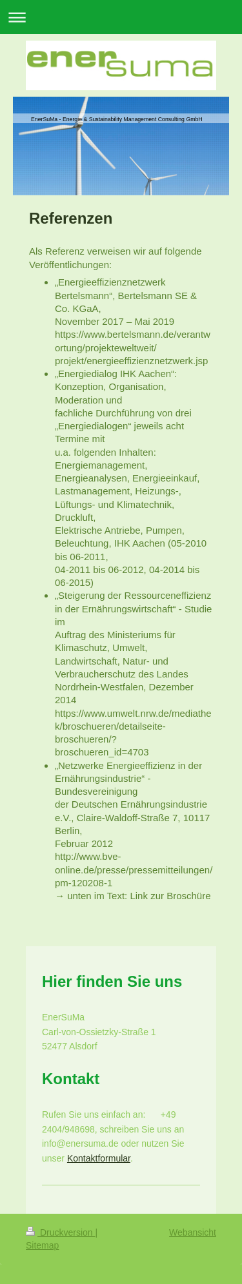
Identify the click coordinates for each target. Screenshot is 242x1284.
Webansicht (192, 1232)
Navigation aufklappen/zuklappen (121, 17)
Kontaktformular (98, 1158)
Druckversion (60, 1232)
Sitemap (42, 1245)
